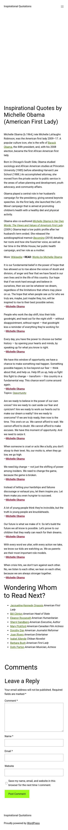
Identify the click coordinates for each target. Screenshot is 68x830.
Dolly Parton (17, 647)
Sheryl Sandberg (19, 622)
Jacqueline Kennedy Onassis (26, 605)
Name (9, 736)
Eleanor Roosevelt (20, 617)
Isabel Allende (18, 638)
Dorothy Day (17, 630)
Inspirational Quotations (17, 6)
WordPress (33, 823)
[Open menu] (62, 6)
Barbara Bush (18, 642)
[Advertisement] (34, 58)
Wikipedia (16, 257)
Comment (11, 700)
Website (9, 766)
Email (9, 751)
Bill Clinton (16, 613)
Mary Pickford (18, 626)
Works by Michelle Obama (47, 257)
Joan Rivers (17, 634)
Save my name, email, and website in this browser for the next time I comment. (31, 783)
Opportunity (19, 393)
